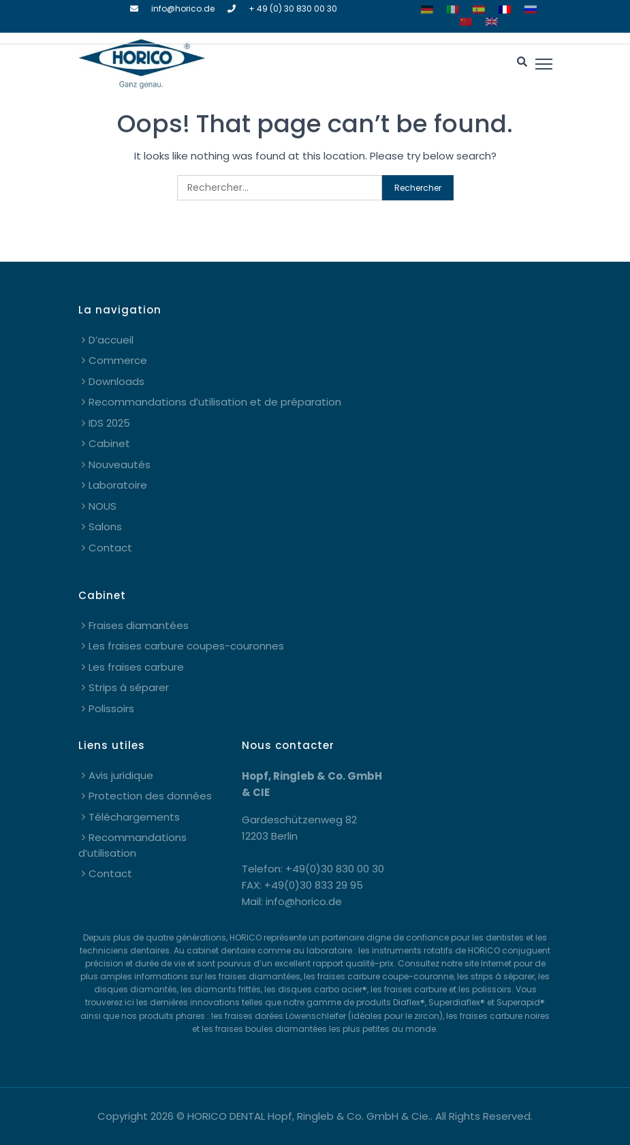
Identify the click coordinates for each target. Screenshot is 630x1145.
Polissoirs (111, 708)
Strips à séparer (129, 687)
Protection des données (150, 796)
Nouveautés (120, 464)
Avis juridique (121, 775)
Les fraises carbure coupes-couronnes (186, 646)
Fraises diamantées (139, 625)
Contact (110, 547)
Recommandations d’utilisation (132, 845)
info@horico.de (183, 8)
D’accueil (111, 340)
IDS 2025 (109, 423)
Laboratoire (118, 485)
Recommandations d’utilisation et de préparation (215, 402)
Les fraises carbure (136, 667)
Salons (105, 526)
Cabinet (109, 443)
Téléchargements (134, 817)
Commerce (118, 360)
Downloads (116, 381)
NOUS (102, 506)
